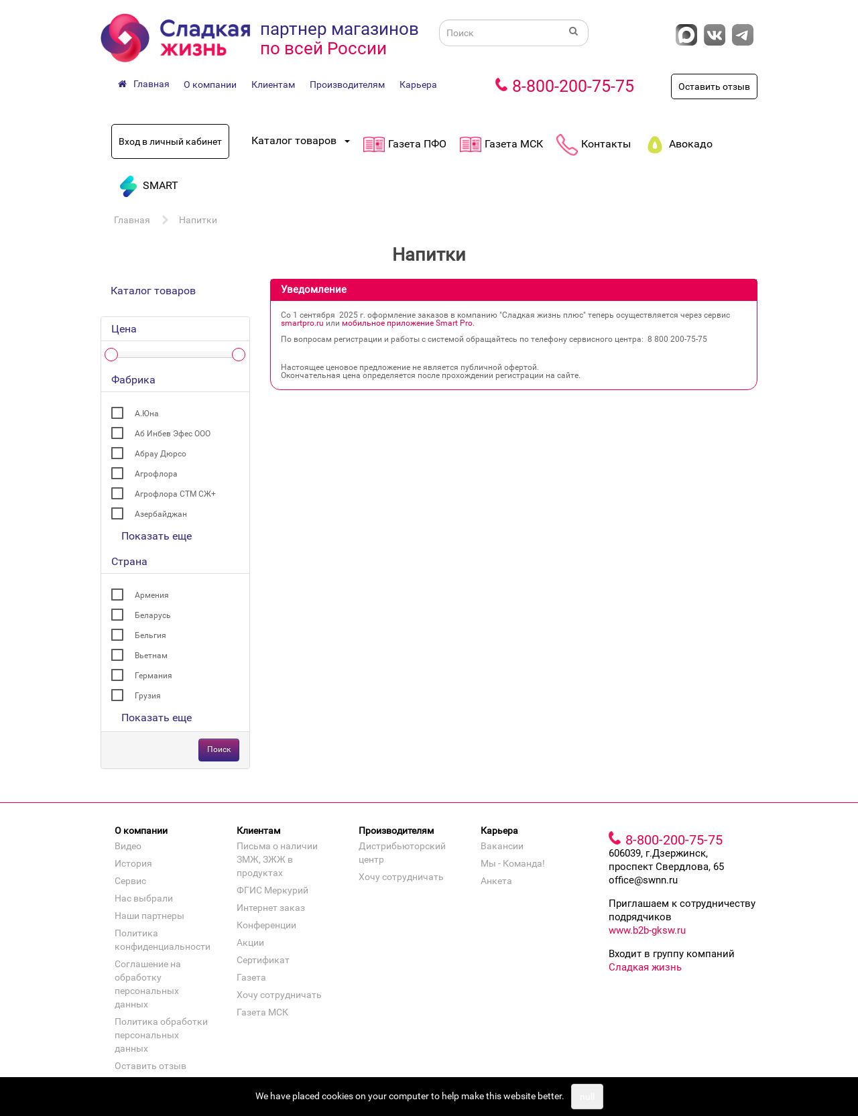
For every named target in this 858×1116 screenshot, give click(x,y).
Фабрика (133, 379)
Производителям (347, 84)
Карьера (418, 84)
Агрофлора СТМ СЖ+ (175, 494)
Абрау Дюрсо (160, 453)
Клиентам (273, 84)
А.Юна (147, 413)
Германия (153, 675)
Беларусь (153, 615)
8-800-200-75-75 (573, 86)
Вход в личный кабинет (170, 141)
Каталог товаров (153, 290)
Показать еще (156, 536)
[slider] (111, 354)
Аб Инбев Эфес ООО (172, 433)
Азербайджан (161, 514)
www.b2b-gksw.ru (647, 930)
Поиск (219, 749)
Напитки (198, 219)
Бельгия (150, 635)
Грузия (148, 695)
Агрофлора (156, 474)
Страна (129, 561)
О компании (210, 84)
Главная (132, 219)
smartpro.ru (302, 323)
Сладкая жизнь (645, 967)
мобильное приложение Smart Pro (407, 323)
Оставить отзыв (714, 86)
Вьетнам (151, 655)
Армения (152, 595)
